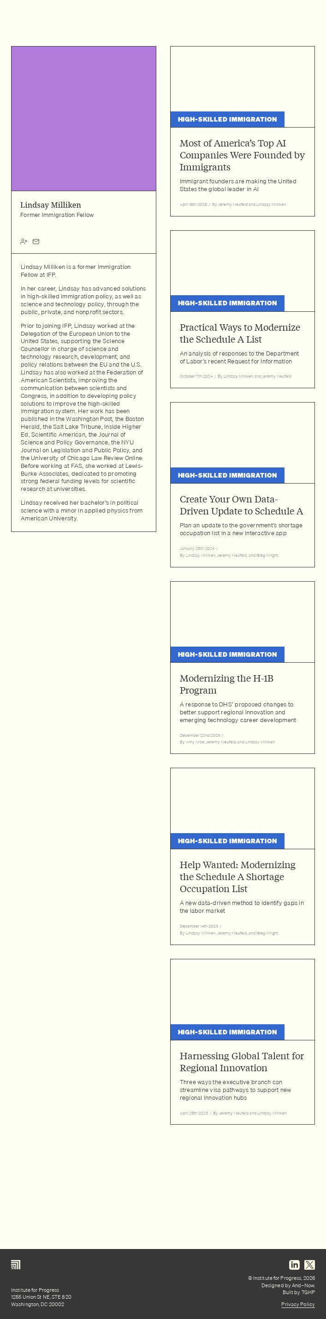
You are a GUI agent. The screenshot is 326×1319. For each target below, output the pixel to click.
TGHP (308, 1292)
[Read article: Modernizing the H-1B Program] (243, 667)
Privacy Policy (298, 1304)
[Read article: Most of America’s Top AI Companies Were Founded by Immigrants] (243, 131)
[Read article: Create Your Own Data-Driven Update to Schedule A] (243, 485)
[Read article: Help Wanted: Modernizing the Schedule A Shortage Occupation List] (243, 856)
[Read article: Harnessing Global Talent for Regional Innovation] (243, 1042)
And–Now (303, 1285)
